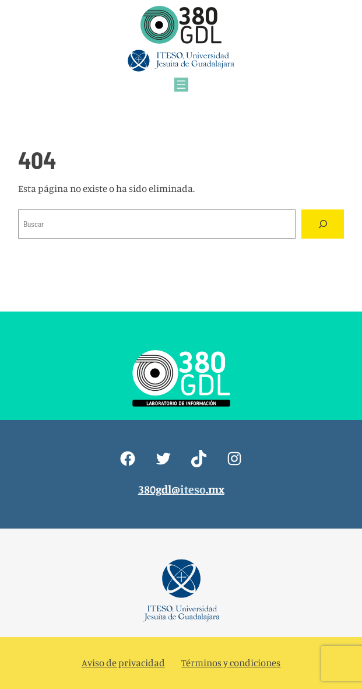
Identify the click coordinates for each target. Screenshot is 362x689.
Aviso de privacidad (123, 663)
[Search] (322, 224)
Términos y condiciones (230, 663)
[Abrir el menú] (181, 85)
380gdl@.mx (181, 489)
